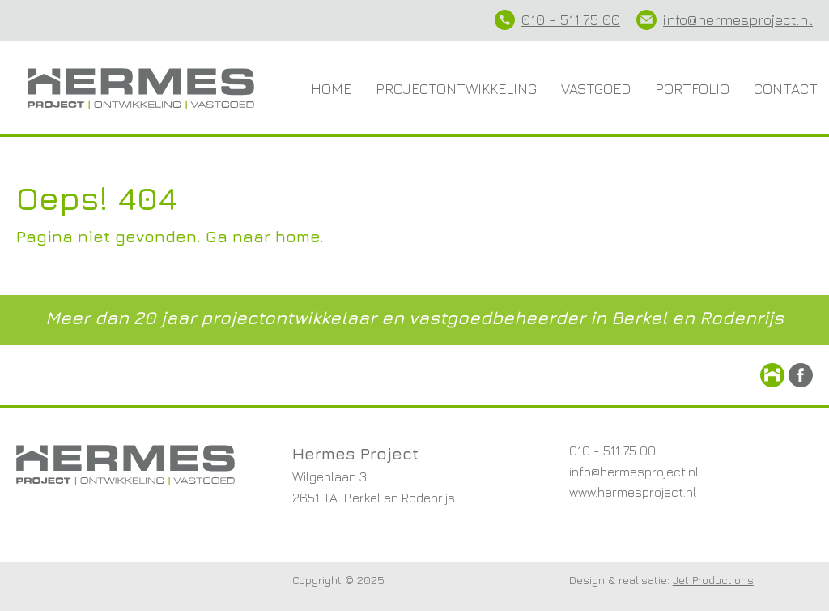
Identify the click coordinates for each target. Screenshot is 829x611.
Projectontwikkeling (456, 88)
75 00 (600, 19)
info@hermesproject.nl (738, 19)
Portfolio (692, 88)
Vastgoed (596, 88)
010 (533, 19)
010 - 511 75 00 (612, 450)
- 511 (562, 19)
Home (331, 88)
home (297, 236)
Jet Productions (713, 580)
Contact (786, 88)
